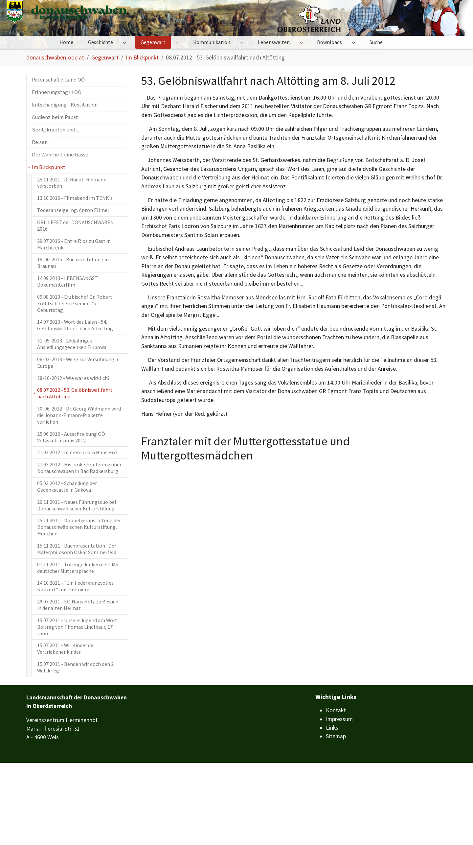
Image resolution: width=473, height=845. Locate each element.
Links (332, 809)
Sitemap (336, 818)
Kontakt (336, 792)
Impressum (339, 801)
